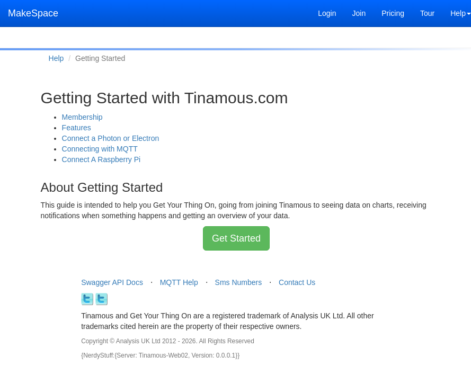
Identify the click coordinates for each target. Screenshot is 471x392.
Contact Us (297, 282)
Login (327, 13)
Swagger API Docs (112, 282)
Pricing (392, 13)
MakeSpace (33, 13)
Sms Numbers (238, 282)
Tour (427, 13)
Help (56, 58)
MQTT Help (179, 282)
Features (76, 127)
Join (359, 13)
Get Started (236, 238)
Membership (82, 117)
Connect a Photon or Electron (110, 138)
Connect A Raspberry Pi (101, 159)
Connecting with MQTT (100, 149)
